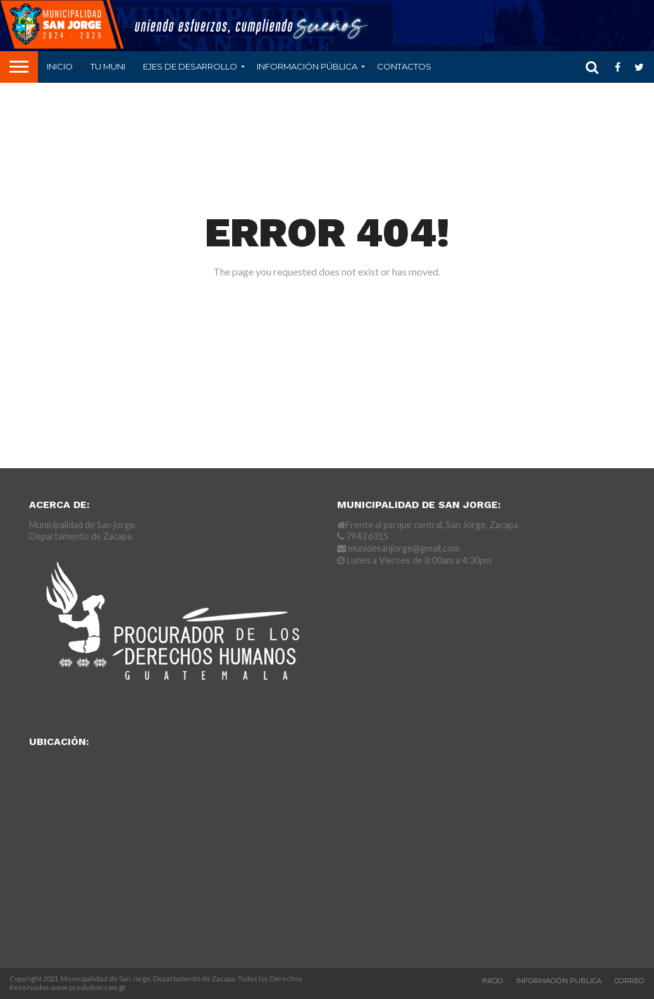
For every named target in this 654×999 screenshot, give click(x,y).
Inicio (60, 66)
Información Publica (559, 980)
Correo (629, 980)
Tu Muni (107, 66)
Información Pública (307, 66)
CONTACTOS (404, 66)
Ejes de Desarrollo (190, 66)
